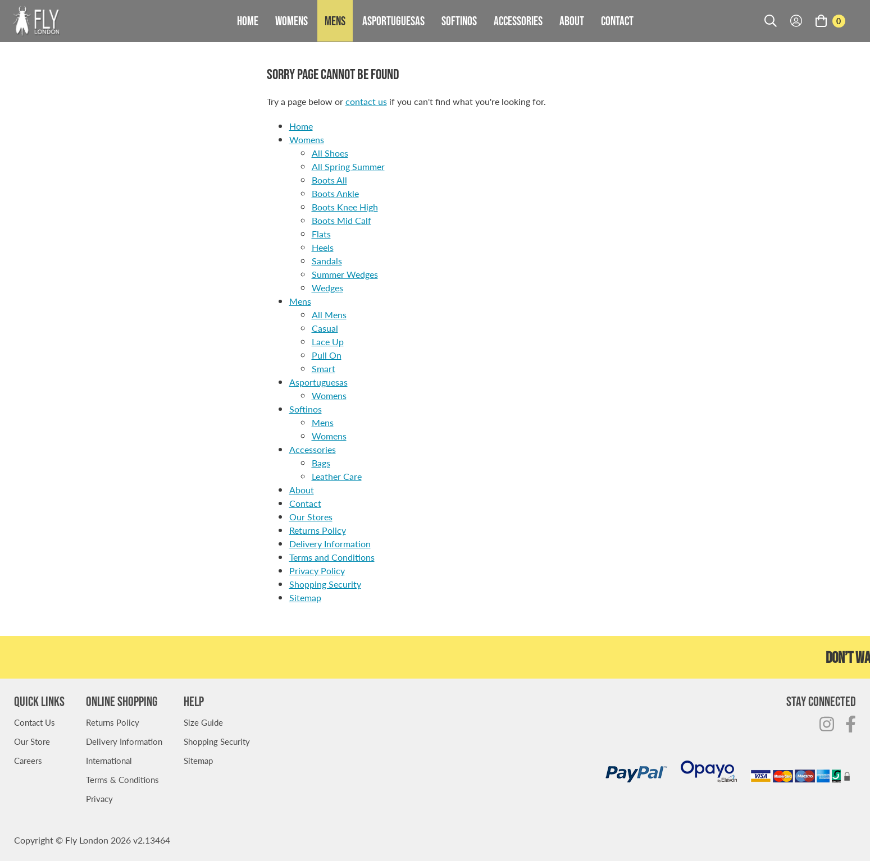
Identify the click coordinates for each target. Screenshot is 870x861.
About (571, 21)
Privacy (99, 798)
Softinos (459, 21)
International (109, 760)
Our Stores (310, 516)
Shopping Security (325, 584)
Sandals (327, 260)
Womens (291, 21)
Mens (335, 21)
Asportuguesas (393, 21)
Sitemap (305, 597)
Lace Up (328, 341)
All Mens (329, 314)
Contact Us (34, 722)
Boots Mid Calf (341, 220)
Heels (323, 247)
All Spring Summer (348, 166)
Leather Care (337, 476)
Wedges (327, 287)
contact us (366, 101)
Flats (321, 233)
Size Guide (203, 722)
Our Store (32, 741)
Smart (323, 368)
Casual (325, 328)
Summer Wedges (345, 274)
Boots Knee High (345, 206)
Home (247, 21)
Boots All (329, 179)
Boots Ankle (335, 193)
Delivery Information (330, 543)
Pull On (326, 355)
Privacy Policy (317, 570)
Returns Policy (317, 530)
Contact (617, 21)
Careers (28, 760)
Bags (321, 462)
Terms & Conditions (122, 779)
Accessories (518, 21)
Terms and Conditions (332, 557)
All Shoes (330, 152)
